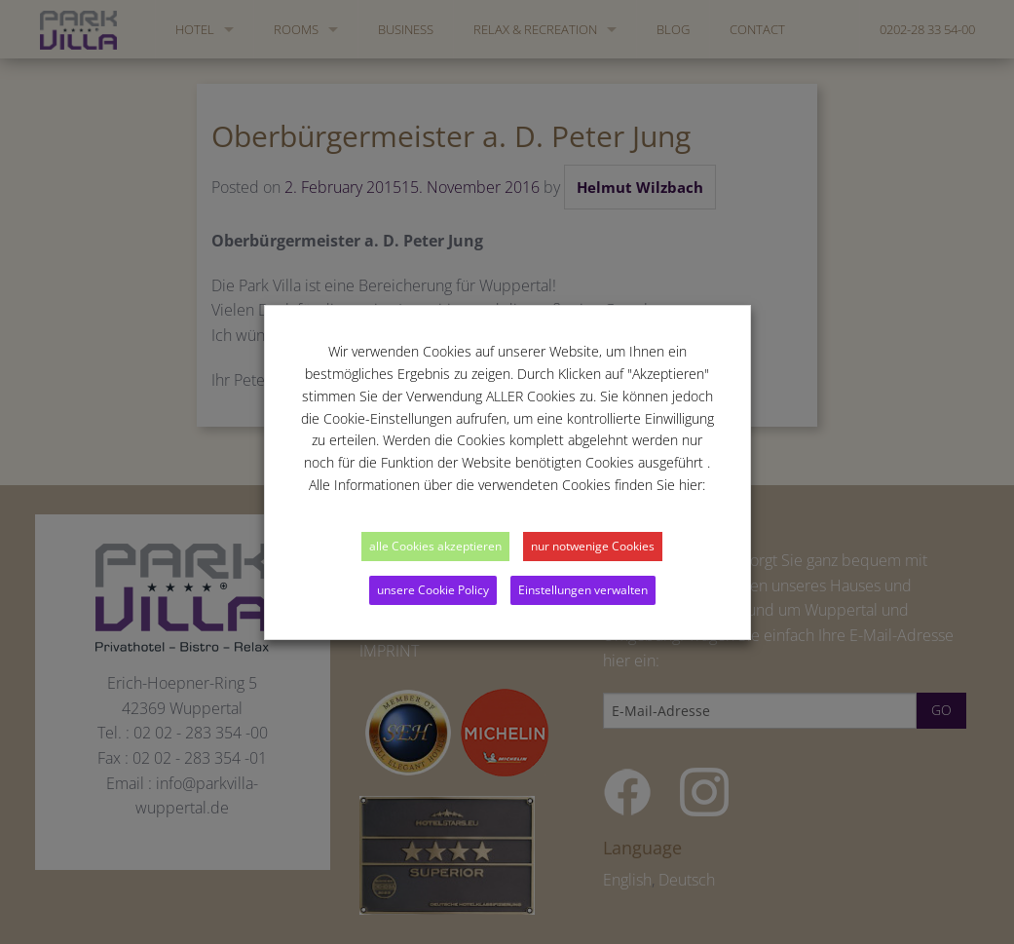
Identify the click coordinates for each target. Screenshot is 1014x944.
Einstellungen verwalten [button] (583, 590)
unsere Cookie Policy (433, 590)
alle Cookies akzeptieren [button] (435, 546)
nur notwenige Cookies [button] (593, 546)
